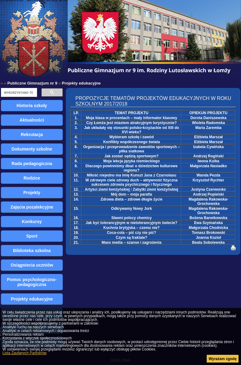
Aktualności (31, 120)
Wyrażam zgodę (222, 359)
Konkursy (32, 221)
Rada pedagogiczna (31, 163)
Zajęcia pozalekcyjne (32, 207)
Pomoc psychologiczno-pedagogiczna (32, 282)
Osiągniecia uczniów (32, 265)
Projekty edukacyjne (81, 83)
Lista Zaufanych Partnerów (24, 353)
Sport (32, 236)
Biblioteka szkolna (32, 250)
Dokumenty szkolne (31, 149)
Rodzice (31, 178)
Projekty (31, 192)
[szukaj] (18, 92)
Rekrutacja (32, 134)
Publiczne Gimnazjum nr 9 (32, 83)
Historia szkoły (32, 105)
